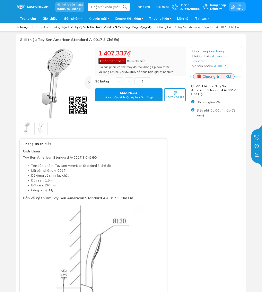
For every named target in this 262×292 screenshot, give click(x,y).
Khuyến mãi (100, 19)
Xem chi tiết (136, 61)
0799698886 (128, 72)
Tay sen (61, 165)
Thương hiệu (161, 19)
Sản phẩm (74, 19)
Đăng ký (216, 8)
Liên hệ (183, 18)
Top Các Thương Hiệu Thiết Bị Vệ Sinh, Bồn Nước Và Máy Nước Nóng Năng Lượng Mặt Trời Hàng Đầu (105, 27)
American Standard (82, 165)
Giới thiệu (162, 7)
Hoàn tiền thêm (112, 61)
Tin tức (203, 19)
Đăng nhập (218, 5)
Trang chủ (143, 7)
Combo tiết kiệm (130, 19)
